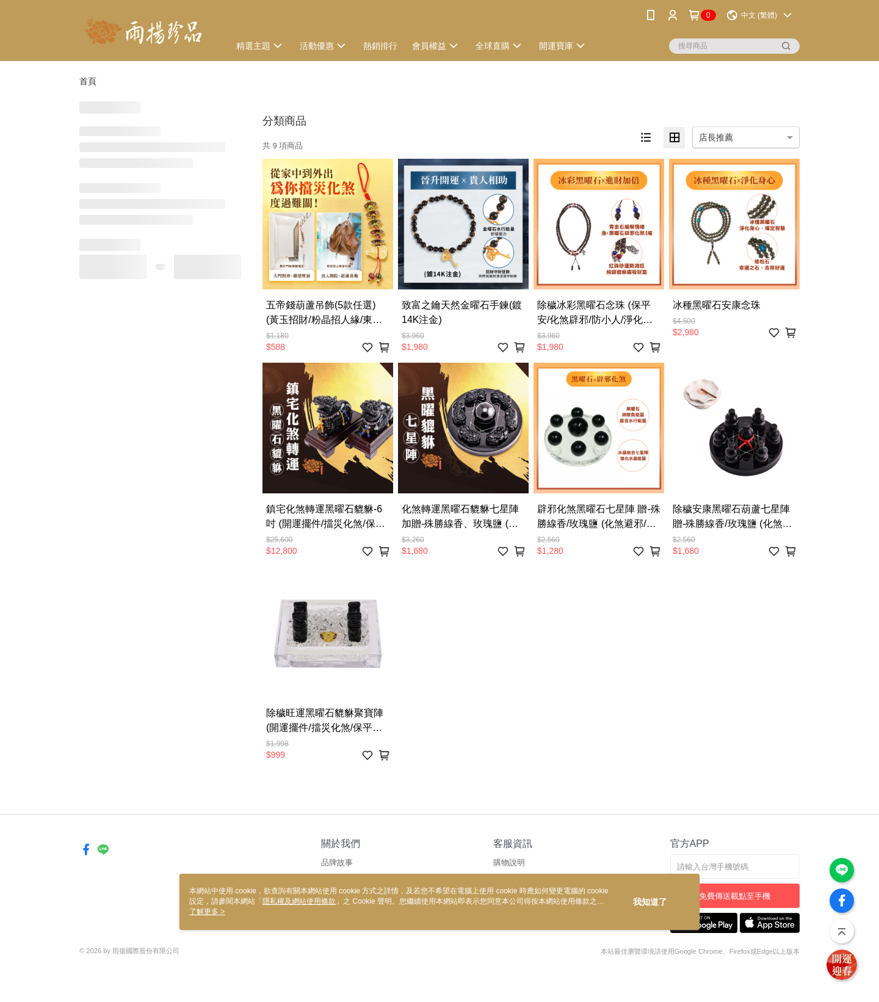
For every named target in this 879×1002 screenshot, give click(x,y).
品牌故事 (337, 862)
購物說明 (509, 862)
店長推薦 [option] (716, 137)
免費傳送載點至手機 (734, 896)
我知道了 (650, 902)
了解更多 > (207, 911)
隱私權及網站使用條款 (299, 901)
